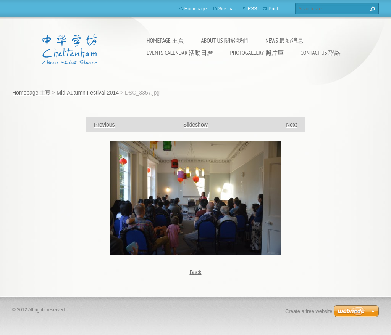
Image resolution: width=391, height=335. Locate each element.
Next (291, 125)
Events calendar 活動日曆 (180, 52)
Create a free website (309, 311)
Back (195, 272)
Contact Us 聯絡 (321, 52)
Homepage (195, 8)
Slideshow (195, 125)
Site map (227, 8)
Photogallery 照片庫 (256, 52)
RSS (252, 8)
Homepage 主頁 (165, 40)
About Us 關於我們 (225, 40)
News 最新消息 (284, 40)
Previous (104, 125)
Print (273, 8)
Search (371, 8)
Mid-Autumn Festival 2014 (88, 93)
